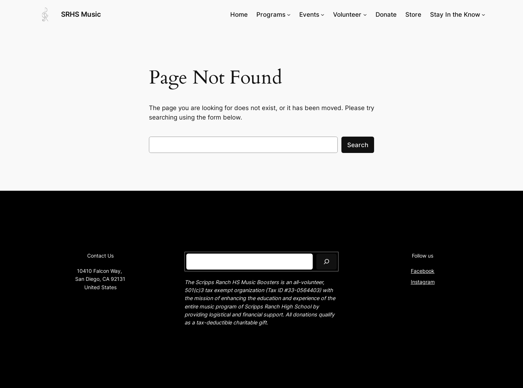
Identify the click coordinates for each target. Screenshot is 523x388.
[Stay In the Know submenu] (483, 14)
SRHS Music (81, 14)
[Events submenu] (322, 14)
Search (357, 145)
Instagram (423, 282)
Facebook (422, 271)
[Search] (326, 261)
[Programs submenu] (289, 14)
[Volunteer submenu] (365, 14)
